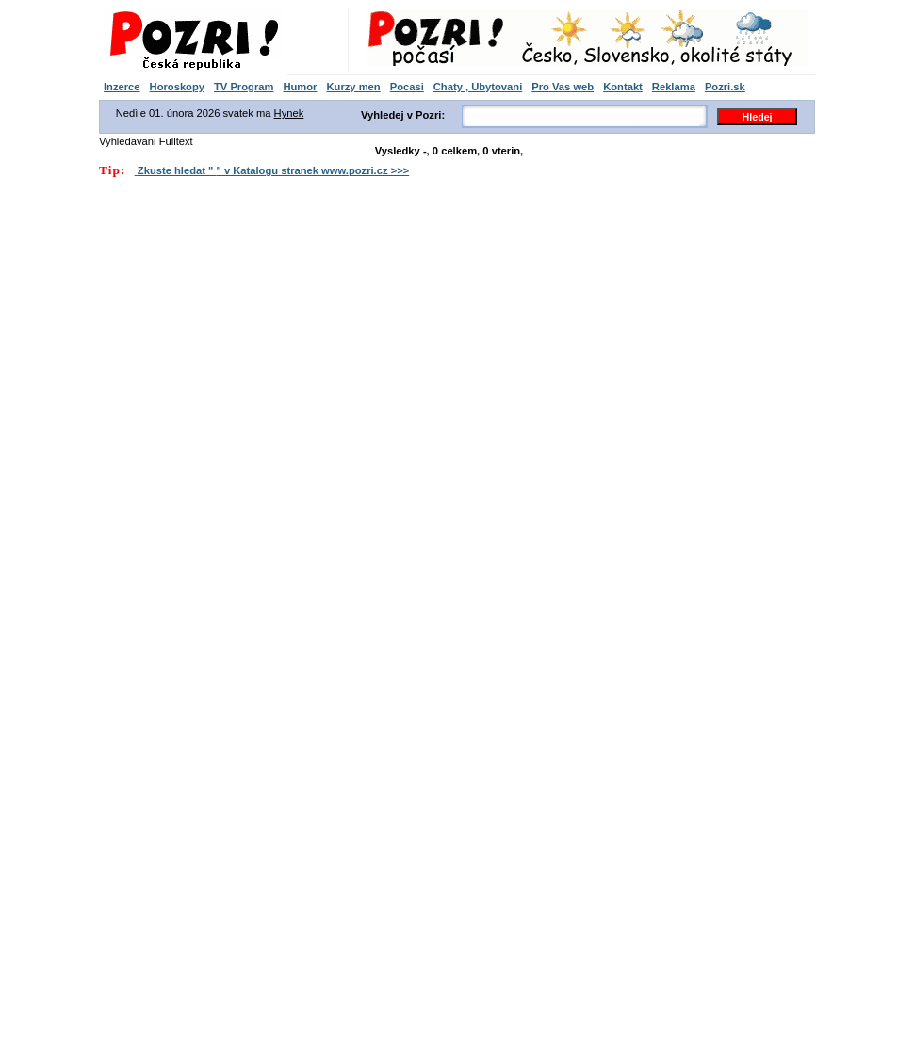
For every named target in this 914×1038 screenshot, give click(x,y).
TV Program (243, 86)
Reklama (673, 86)
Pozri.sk (725, 86)
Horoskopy (177, 86)
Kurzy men (353, 86)
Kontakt (623, 86)
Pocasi (407, 86)
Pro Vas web (562, 86)
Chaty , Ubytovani (478, 86)
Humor (300, 86)
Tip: (112, 170)
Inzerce (122, 86)
